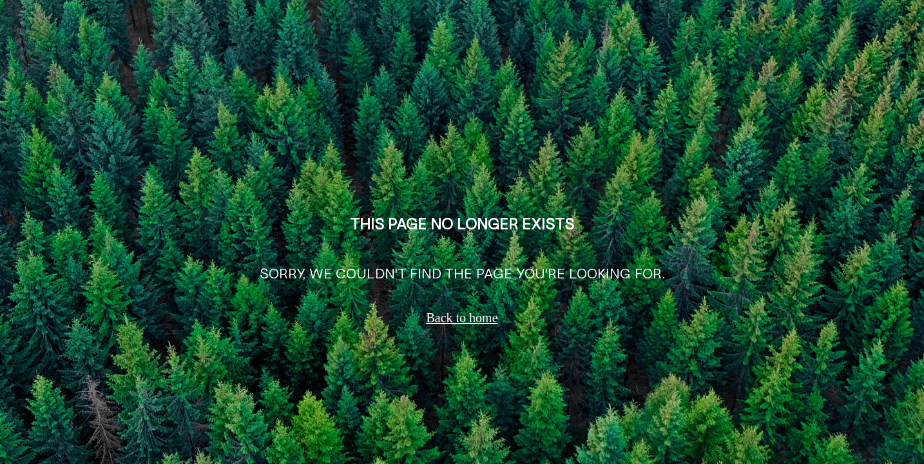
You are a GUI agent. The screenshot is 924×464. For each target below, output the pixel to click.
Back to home (461, 318)
